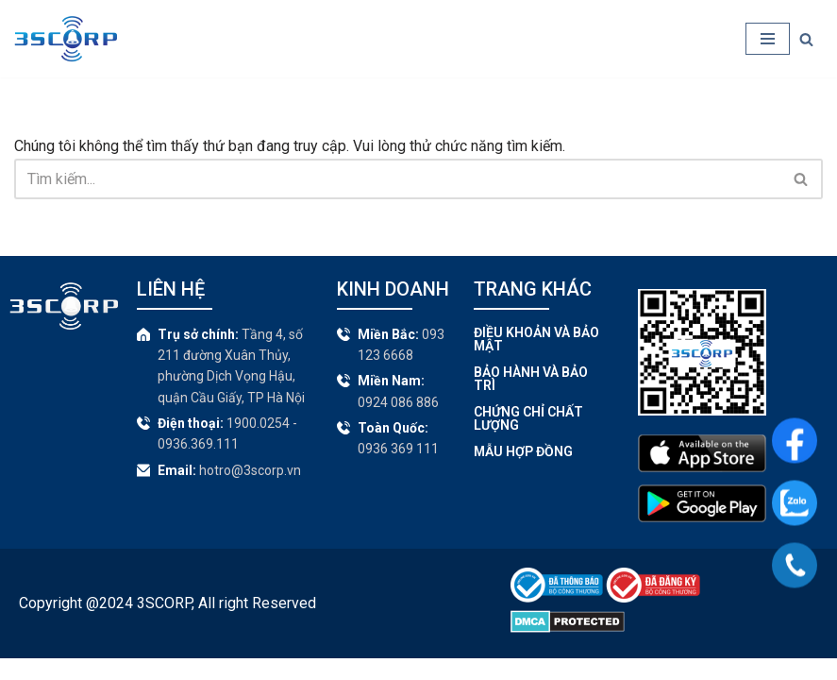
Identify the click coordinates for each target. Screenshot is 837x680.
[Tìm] (806, 39)
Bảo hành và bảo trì (531, 399)
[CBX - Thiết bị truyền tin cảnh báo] (65, 38)
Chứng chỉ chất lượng (528, 439)
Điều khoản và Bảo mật (536, 360)
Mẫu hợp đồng (523, 472)
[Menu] (767, 39)
